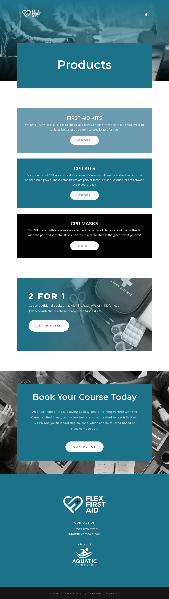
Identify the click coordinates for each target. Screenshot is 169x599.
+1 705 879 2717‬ (84, 529)
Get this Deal (49, 325)
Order (84, 140)
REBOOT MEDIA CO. (107, 593)
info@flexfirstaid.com (84, 534)
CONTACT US (84, 446)
